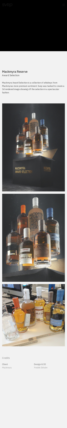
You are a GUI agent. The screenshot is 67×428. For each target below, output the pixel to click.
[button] (63, 5)
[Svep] (7, 5)
